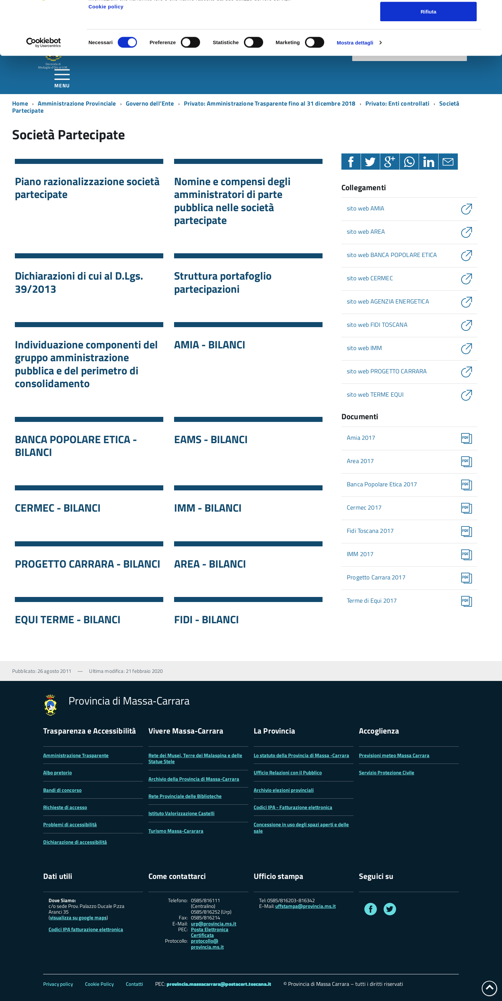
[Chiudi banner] (491, 10)
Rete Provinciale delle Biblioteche (185, 796)
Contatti (134, 984)
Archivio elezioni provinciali (284, 790)
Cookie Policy (99, 984)
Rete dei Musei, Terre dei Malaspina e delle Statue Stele (195, 758)
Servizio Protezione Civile (386, 772)
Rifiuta (429, 62)
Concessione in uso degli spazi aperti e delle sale (301, 827)
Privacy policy (58, 984)
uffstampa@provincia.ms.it (305, 906)
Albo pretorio (57, 772)
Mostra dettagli (355, 93)
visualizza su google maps (78, 917)
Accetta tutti (428, 18)
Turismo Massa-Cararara (175, 831)
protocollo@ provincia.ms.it (207, 944)
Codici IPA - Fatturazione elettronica (293, 807)
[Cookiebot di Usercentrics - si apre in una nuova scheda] (43, 93)
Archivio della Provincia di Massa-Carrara (193, 779)
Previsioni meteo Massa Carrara (394, 755)
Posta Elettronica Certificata (209, 932)
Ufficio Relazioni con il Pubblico (288, 772)
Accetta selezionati (428, 40)
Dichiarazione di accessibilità (75, 842)
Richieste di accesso (65, 807)
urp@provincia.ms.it (213, 923)
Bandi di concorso (62, 790)
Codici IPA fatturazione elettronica (86, 929)
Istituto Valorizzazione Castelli (181, 813)
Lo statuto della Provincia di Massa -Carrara (301, 755)
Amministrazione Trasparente (76, 755)
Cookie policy (105, 57)
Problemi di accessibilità (70, 824)
